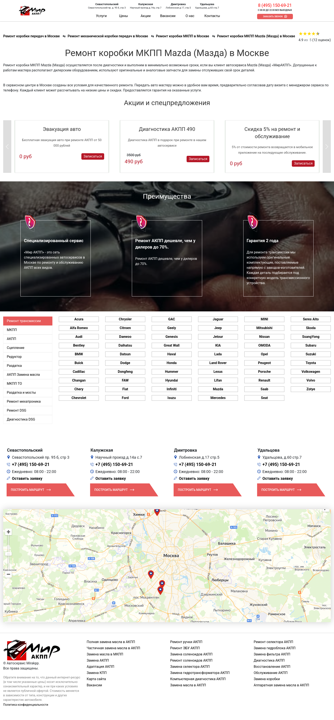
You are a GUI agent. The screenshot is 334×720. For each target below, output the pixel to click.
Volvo (311, 380)
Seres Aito (311, 319)
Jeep (218, 328)
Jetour (218, 337)
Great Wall (172, 345)
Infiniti (172, 389)
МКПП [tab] (12, 330)
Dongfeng (125, 372)
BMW (79, 354)
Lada (218, 354)
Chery (78, 389)
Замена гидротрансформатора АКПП (200, 673)
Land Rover (218, 363)
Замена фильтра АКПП (272, 654)
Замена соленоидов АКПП (191, 654)
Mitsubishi (264, 328)
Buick (79, 363)
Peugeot (264, 363)
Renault (264, 380)
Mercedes (218, 398)
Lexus (218, 372)
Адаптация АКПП (100, 667)
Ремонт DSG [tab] (16, 410)
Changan (79, 380)
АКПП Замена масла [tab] (23, 375)
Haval (171, 354)
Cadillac (79, 372)
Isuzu (171, 398)
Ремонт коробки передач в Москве (31, 36)
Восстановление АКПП (272, 667)
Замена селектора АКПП (190, 667)
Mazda (218, 389)
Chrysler (125, 319)
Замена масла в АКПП (188, 685)
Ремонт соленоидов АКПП (191, 660)
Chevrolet (79, 398)
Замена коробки (267, 679)
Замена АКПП (98, 660)
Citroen (125, 328)
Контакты (212, 16)
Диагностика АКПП (269, 660)
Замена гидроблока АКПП (274, 648)
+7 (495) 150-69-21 (31, 464)
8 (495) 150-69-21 (275, 5)
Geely (171, 328)
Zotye (311, 389)
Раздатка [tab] (14, 366)
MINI (264, 319)
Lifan (218, 380)
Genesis (172, 337)
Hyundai (171, 380)
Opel (264, 354)
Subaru (310, 345)
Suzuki (311, 354)
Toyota (311, 363)
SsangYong (310, 337)
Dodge (125, 363)
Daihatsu (125, 345)
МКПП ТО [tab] (14, 384)
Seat (264, 398)
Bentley (79, 345)
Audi (78, 337)
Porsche (264, 372)
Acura (78, 319)
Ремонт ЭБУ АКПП (185, 648)
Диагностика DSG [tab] (21, 419)
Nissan (264, 337)
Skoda (311, 328)
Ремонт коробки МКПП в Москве (182, 36)
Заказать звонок (273, 16)
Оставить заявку (27, 478)
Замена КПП (97, 673)
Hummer (171, 372)
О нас (190, 16)
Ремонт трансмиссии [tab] (24, 321)
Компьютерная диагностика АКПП (198, 679)
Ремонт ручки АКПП (186, 642)
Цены (123, 16)
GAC (171, 319)
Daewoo (125, 337)
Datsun (125, 354)
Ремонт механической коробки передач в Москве (108, 36)
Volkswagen (310, 372)
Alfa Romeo (79, 328)
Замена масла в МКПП (105, 654)
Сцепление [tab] (15, 348)
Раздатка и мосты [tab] (21, 392)
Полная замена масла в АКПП (111, 642)
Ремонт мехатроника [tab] (24, 401)
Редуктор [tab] (14, 357)
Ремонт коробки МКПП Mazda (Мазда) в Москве (256, 36)
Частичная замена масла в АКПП (113, 648)
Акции (146, 16)
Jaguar (218, 319)
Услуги (101, 16)
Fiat (125, 389)
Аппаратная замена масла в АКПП (281, 685)
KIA (218, 345)
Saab (264, 389)
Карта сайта (96, 679)
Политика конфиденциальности (25, 704)
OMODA (264, 345)
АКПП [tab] (11, 339)
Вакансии (168, 16)
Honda (172, 363)
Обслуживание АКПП (271, 673)
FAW (125, 380)
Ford (125, 398)
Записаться (93, 156)
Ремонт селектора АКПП (273, 642)
